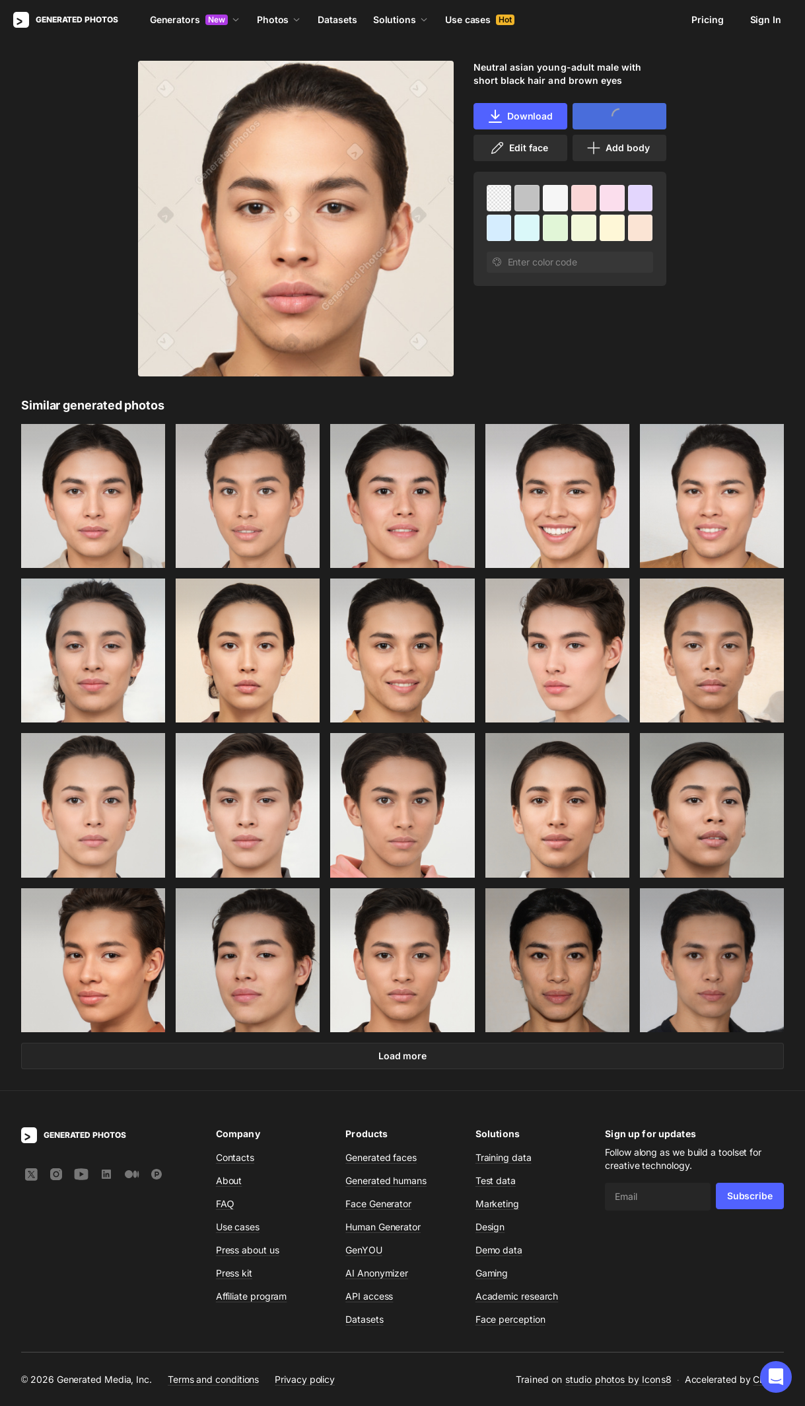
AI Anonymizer (376, 1273)
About (229, 1180)
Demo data (498, 1249)
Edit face (518, 148)
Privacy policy (305, 1378)
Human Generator (383, 1226)
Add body (617, 148)
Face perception (510, 1319)
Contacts (235, 1157)
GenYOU (363, 1249)
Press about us (247, 1249)
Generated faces (381, 1157)
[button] (776, 1377)
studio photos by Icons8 (618, 1379)
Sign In (765, 19)
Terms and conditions (213, 1378)
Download (520, 116)
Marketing (497, 1203)
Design (490, 1226)
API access (369, 1296)
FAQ (225, 1203)
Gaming (491, 1273)
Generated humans (386, 1180)
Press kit (234, 1273)
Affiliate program (251, 1296)
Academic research (517, 1296)
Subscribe (750, 1195)
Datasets (337, 19)
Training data (503, 1157)
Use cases (479, 19)
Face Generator (378, 1203)
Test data (495, 1180)
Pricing (707, 19)
